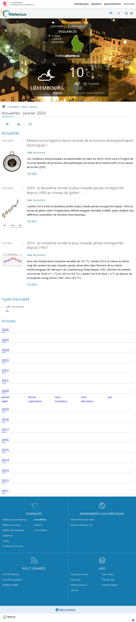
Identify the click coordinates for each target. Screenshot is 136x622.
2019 (5, 409)
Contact (74, 590)
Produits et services (13, 546)
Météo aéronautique (13, 530)
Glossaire (76, 579)
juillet (5, 401)
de (118, 13)
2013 (5, 470)
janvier (6, 397)
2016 (5, 440)
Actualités (14, 106)
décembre (87, 401)
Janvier (33, 106)
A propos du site (79, 574)
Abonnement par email (82, 519)
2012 (5, 480)
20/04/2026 (78, 26)
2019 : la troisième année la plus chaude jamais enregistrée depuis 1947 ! (75, 245)
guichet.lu (96, 4)
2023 (5, 360)
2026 (5, 330)
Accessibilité (40, 530)
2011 (5, 491)
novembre (61, 401)
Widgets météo (10, 584)
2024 (5, 350)
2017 (5, 430)
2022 (5, 370)
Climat (6, 540)
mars (58, 397)
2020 (24, 106)
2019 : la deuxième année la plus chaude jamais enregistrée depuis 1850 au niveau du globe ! (75, 190)
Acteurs (38, 524)
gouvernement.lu (112, 4)
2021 (5, 381)
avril (83, 397)
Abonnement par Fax (81, 524)
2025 (5, 340)
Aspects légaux (110, 584)
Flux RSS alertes (11, 574)
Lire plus (32, 173)
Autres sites (129, 4)
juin (110, 397)
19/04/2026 (56, 26)
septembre (35, 401)
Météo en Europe (12, 524)
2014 (5, 460)
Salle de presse (36, 152)
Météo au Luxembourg (14, 519)
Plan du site (108, 579)
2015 (5, 450)
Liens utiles (108, 574)
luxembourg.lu (81, 4)
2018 (5, 420)
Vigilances (8, 535)
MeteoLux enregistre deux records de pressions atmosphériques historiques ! (80, 143)
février (32, 397)
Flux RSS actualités (12, 579)
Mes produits (65, 609)
